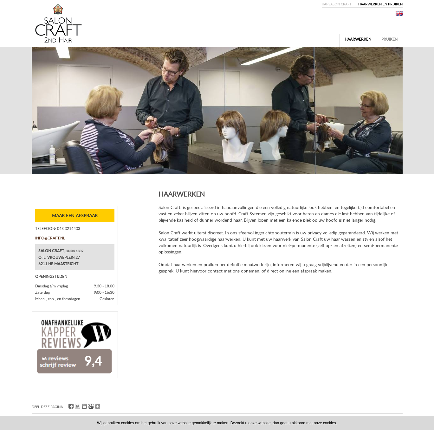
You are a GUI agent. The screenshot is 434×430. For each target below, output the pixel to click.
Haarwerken (358, 39)
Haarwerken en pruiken (380, 4)
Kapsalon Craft (337, 4)
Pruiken (389, 39)
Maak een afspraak (75, 215)
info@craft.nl (50, 237)
